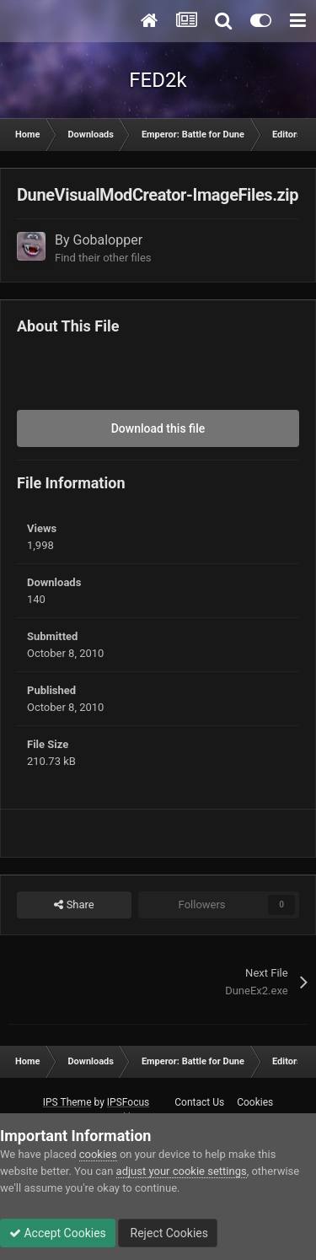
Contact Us (199, 1102)
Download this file (158, 428)
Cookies (255, 1102)
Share (74, 905)
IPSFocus (128, 1102)
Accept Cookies (57, 1233)
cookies (98, 1154)
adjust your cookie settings (181, 1171)
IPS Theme (67, 1102)
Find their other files (103, 257)
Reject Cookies (167, 1233)
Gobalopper (108, 240)
